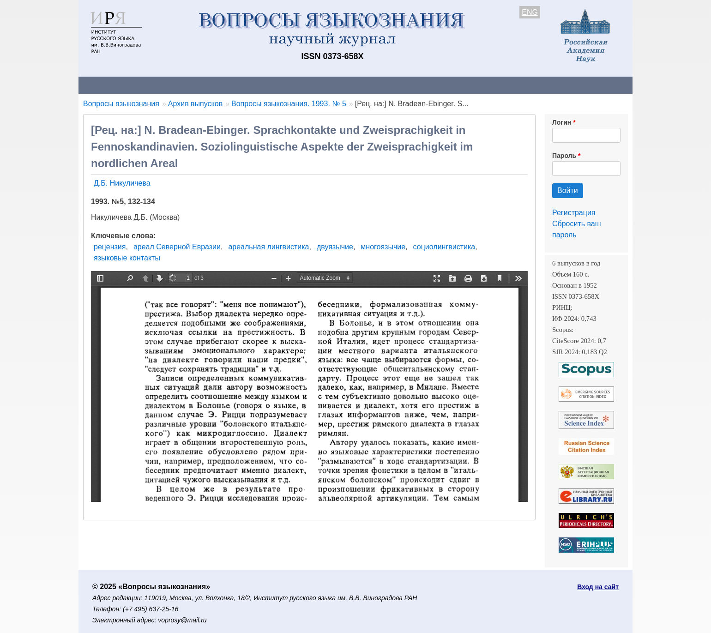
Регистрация (574, 213)
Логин (561, 122)
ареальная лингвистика (268, 247)
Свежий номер (266, 85)
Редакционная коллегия (475, 85)
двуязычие (335, 247)
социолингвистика (444, 247)
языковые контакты (127, 258)
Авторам (208, 85)
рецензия (110, 247)
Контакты (159, 85)
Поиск (545, 85)
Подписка (399, 85)
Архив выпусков (337, 85)
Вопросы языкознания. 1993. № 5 (288, 104)
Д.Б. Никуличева (122, 183)
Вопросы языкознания (121, 104)
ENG (530, 12)
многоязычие (383, 247)
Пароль (564, 155)
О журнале (106, 85)
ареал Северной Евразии (177, 247)
